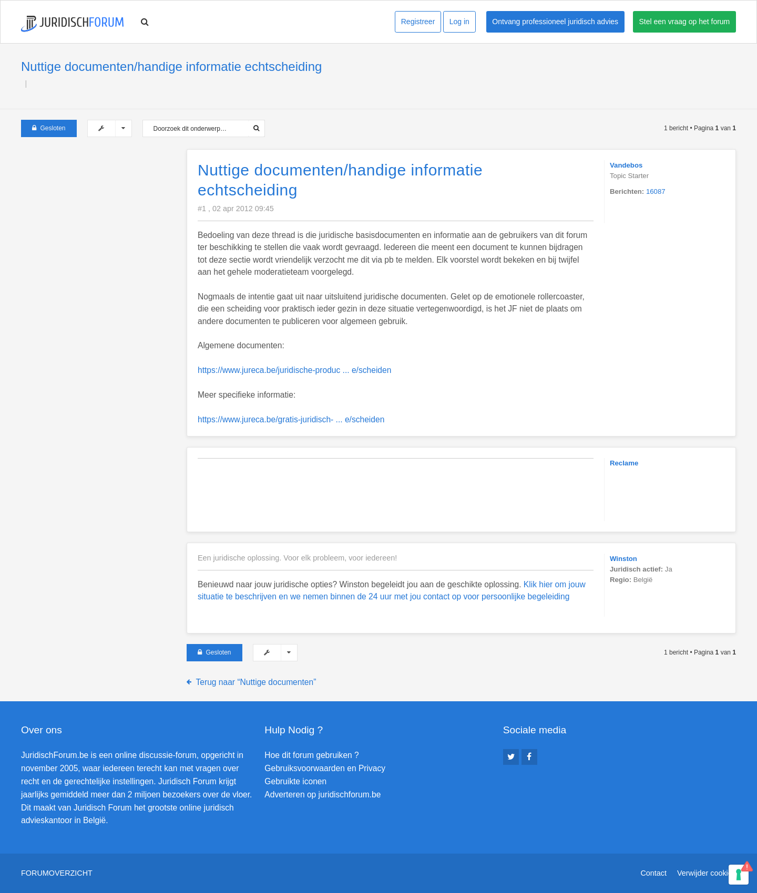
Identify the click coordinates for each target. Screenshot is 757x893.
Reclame (624, 463)
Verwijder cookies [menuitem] (706, 873)
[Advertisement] (100, 215)
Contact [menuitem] (653, 873)
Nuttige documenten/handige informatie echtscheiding (171, 66)
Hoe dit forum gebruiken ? (311, 755)
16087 (656, 191)
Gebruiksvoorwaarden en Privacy (324, 768)
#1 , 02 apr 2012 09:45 (236, 208)
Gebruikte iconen (295, 781)
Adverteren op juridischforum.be (322, 794)
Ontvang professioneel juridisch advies (555, 21)
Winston (623, 559)
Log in (459, 21)
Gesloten (49, 128)
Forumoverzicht (57, 873)
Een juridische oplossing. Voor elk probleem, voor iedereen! (297, 558)
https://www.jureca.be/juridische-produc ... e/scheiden (294, 370)
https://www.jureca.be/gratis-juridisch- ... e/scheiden (291, 419)
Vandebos (626, 165)
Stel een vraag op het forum (684, 21)
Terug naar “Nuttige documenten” (256, 682)
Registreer (418, 21)
